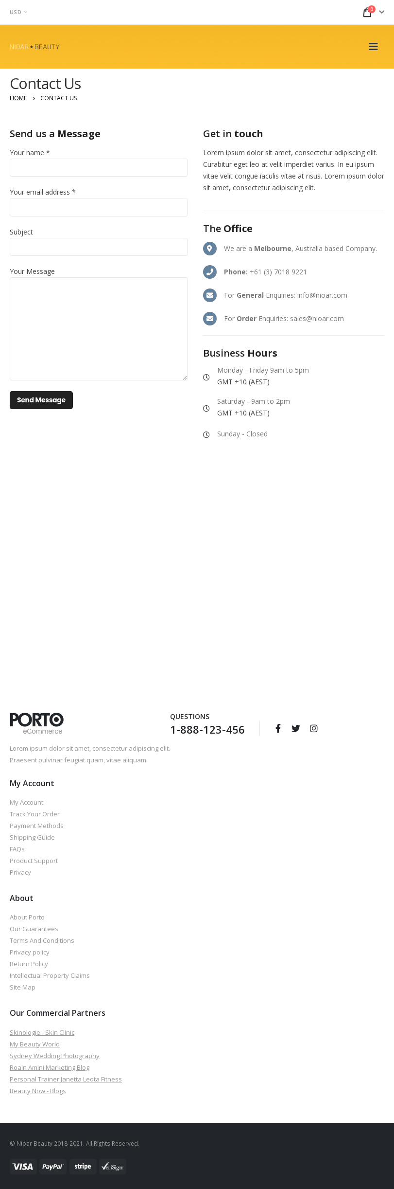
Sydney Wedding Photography (55, 1055)
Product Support (34, 860)
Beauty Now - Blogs (38, 1090)
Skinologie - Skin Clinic (42, 1032)
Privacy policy (30, 952)
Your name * (30, 152)
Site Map (22, 987)
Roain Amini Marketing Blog (49, 1067)
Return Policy (29, 963)
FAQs (17, 849)
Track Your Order (35, 814)
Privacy (20, 872)
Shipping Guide (32, 837)
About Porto (27, 917)
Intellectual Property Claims (50, 975)
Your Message (32, 271)
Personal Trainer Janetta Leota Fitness (66, 1079)
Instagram (314, 728)
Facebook (278, 728)
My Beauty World (35, 1044)
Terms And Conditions (42, 940)
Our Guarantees (34, 928)
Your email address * (43, 192)
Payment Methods (37, 825)
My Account (26, 802)
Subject (21, 231)
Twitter (296, 728)
